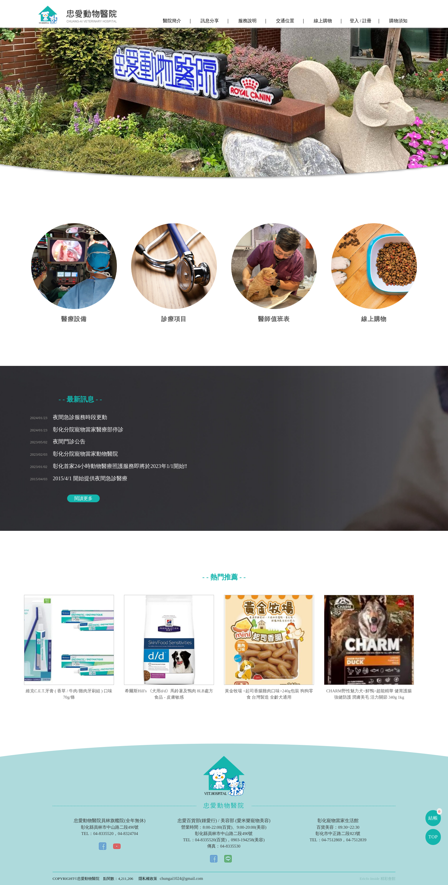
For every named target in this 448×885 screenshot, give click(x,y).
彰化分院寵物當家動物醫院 (74, 454)
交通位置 (284, 21)
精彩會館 (388, 878)
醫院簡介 (171, 21)
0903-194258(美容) (248, 840)
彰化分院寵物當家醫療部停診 (76, 429)
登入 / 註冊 (360, 21)
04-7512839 (356, 840)
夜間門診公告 (57, 441)
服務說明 (247, 21)
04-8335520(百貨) (211, 840)
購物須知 (397, 21)
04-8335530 (230, 846)
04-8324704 (128, 833)
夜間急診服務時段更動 (68, 417)
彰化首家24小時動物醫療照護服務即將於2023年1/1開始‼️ (108, 466)
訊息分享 (209, 21)
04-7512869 (332, 840)
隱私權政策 (148, 878)
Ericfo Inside (369, 878)
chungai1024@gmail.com (181, 878)
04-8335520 (103, 833)
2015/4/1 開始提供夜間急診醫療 (78, 478)
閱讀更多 (83, 498)
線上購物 (322, 21)
